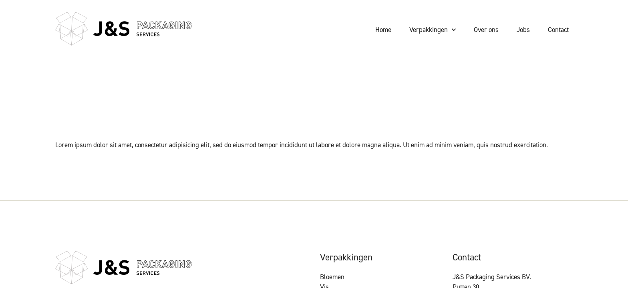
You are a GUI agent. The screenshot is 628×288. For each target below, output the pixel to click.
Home (383, 29)
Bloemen (332, 276)
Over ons (486, 29)
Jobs (523, 29)
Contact (558, 29)
